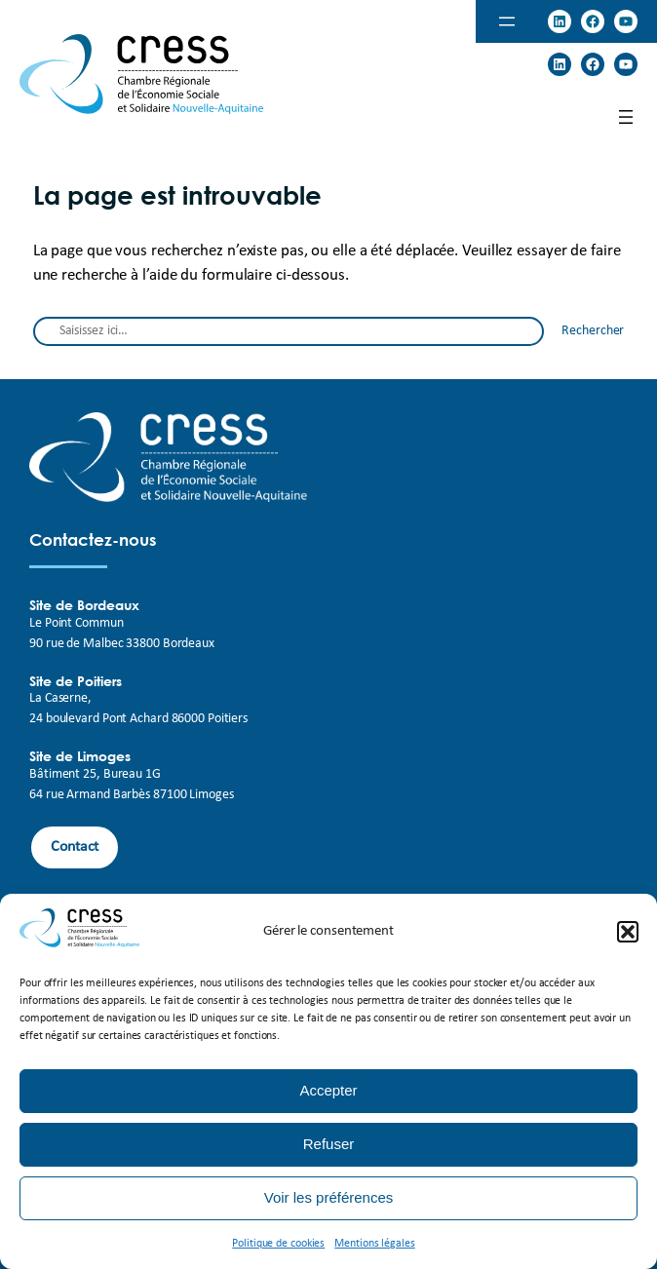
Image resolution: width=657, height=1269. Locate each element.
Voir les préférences (329, 1197)
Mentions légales (374, 1244)
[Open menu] (507, 21)
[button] (628, 932)
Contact (74, 847)
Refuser (329, 1143)
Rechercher (592, 331)
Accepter (328, 1090)
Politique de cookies (278, 1244)
